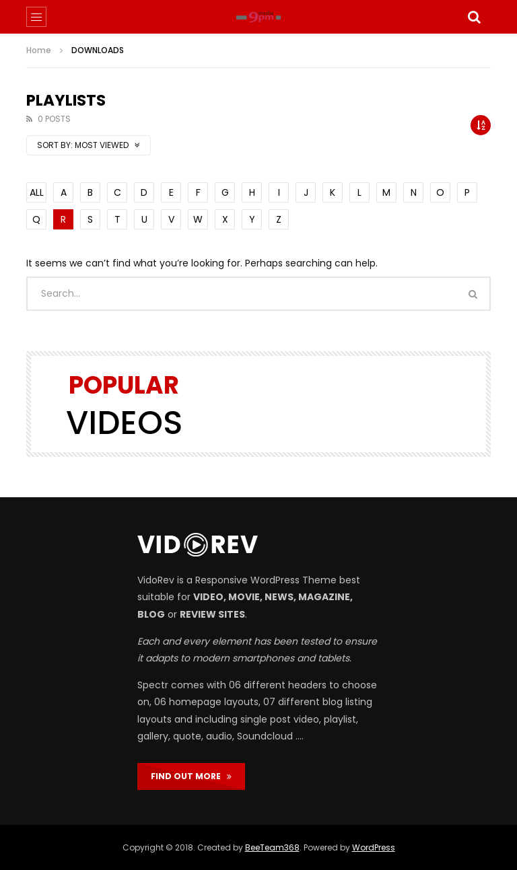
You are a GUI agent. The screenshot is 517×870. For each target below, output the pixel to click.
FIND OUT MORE (191, 776)
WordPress (373, 847)
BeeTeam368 (272, 847)
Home (38, 50)
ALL (37, 192)
